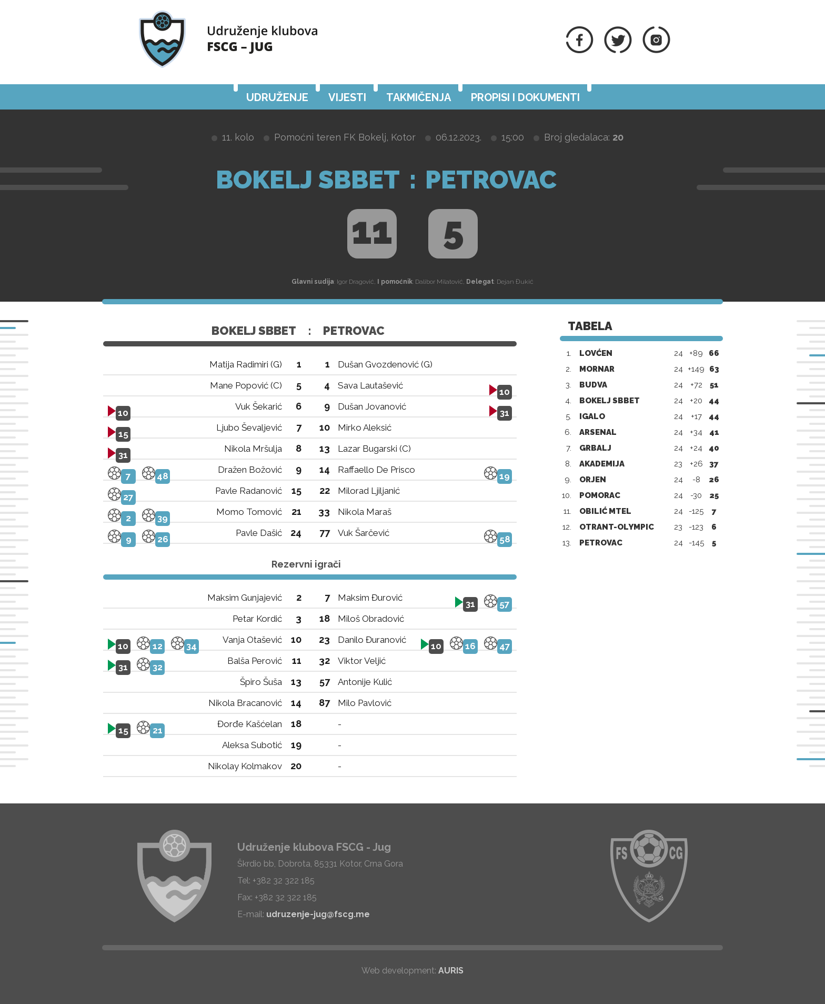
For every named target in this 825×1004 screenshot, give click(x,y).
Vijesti (347, 97)
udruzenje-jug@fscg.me (318, 914)
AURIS (451, 971)
